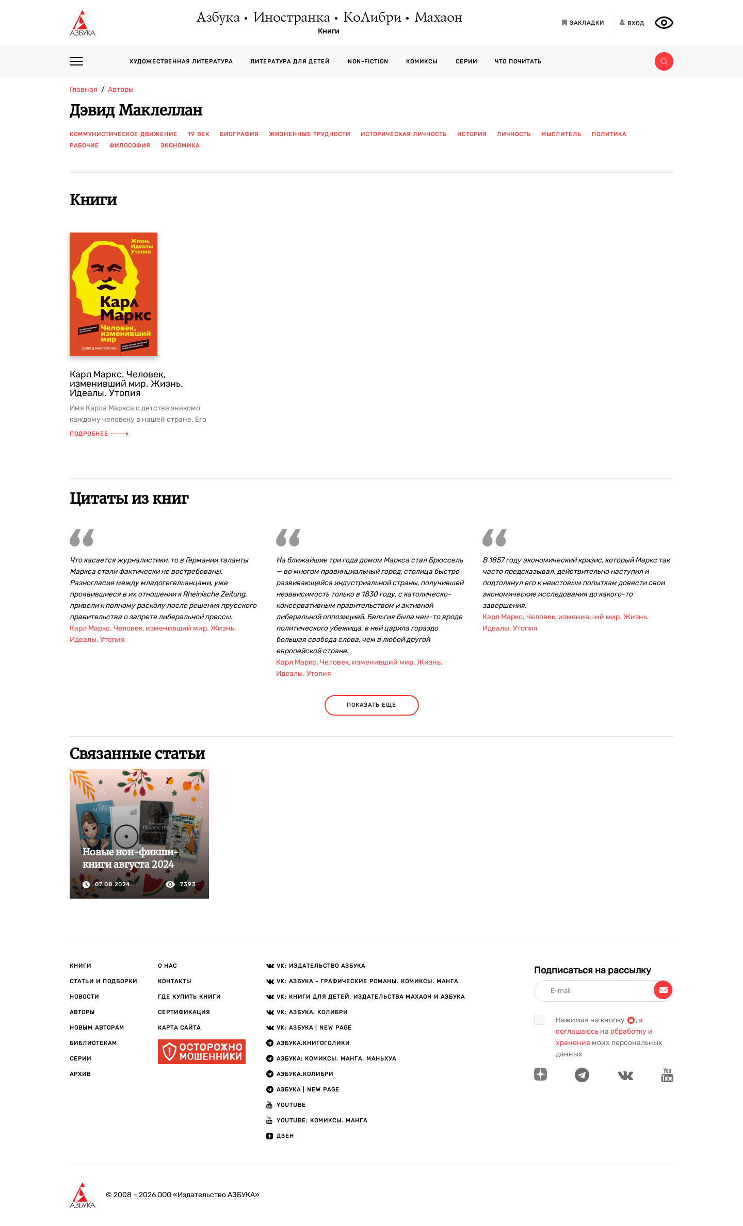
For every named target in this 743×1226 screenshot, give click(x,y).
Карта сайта (179, 1027)
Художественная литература (181, 61)
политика (609, 134)
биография (239, 134)
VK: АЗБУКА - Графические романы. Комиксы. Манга (367, 981)
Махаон (438, 18)
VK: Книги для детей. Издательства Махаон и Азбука (371, 996)
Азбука (217, 18)
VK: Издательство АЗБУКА (321, 966)
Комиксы (422, 61)
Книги (329, 31)
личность (514, 134)
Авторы (82, 1012)
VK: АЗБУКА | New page (314, 1027)
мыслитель (561, 134)
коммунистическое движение (123, 134)
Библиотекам (93, 1043)
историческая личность (404, 134)
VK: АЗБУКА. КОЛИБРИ (312, 1012)
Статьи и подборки (103, 981)
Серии (466, 61)
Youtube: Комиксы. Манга (322, 1120)
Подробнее (99, 433)
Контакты (174, 981)
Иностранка (291, 18)
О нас (167, 966)
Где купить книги (189, 996)
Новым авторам (97, 1027)
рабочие (84, 145)
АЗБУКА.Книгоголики (313, 1043)
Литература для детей (290, 61)
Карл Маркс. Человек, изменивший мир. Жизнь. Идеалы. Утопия (126, 383)
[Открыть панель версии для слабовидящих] (664, 22)
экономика (180, 145)
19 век (198, 134)
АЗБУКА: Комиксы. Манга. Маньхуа (336, 1058)
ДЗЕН (285, 1136)
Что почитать (518, 61)
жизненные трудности (309, 134)
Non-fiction (368, 61)
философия (129, 145)
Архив (80, 1074)
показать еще (371, 705)
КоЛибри (372, 18)
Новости (84, 996)
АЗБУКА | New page (308, 1089)
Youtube (291, 1105)
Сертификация (184, 1012)
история (472, 134)
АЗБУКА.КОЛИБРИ (305, 1074)
